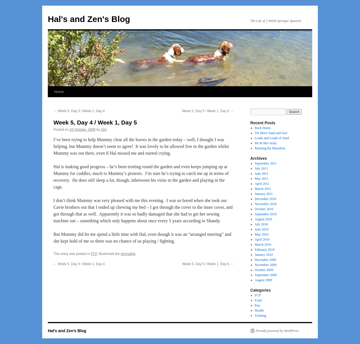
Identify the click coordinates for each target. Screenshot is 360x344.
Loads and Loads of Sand (272, 138)
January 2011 (264, 194)
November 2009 (266, 265)
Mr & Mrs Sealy (266, 143)
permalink (128, 254)
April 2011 (262, 184)
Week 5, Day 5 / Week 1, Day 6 (207, 111)
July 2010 (261, 224)
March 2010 (263, 245)
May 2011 (262, 179)
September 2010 (266, 214)
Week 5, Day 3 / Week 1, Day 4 (79, 111)
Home (59, 92)
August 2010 (263, 219)
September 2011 (266, 163)
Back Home (263, 128)
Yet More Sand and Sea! (271, 133)
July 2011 (261, 168)
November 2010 (266, 204)
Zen (104, 130)
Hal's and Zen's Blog (89, 19)
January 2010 (264, 255)
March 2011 (263, 189)
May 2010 (262, 234)
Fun (257, 305)
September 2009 (266, 275)
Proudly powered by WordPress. (277, 331)
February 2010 (264, 250)
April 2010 (262, 239)
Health (259, 310)
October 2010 (264, 209)
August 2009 (263, 280)
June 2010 (262, 229)
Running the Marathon (270, 148)
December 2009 (265, 260)
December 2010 (265, 199)
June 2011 (262, 174)
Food (258, 300)
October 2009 (264, 270)
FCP (94, 254)
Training (260, 316)
